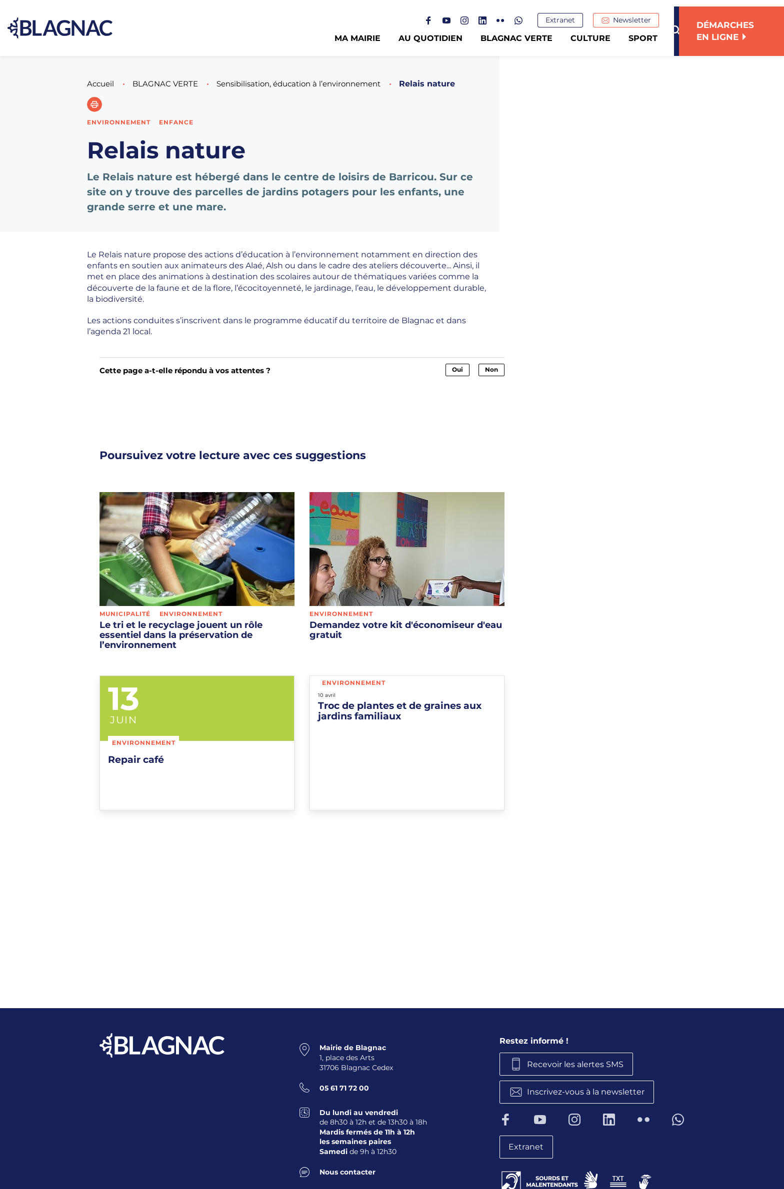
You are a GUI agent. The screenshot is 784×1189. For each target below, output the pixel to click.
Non (491, 369)
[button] (94, 104)
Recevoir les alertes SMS (578, 1063)
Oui (457, 369)
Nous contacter (348, 1170)
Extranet (565, 20)
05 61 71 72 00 (344, 1086)
